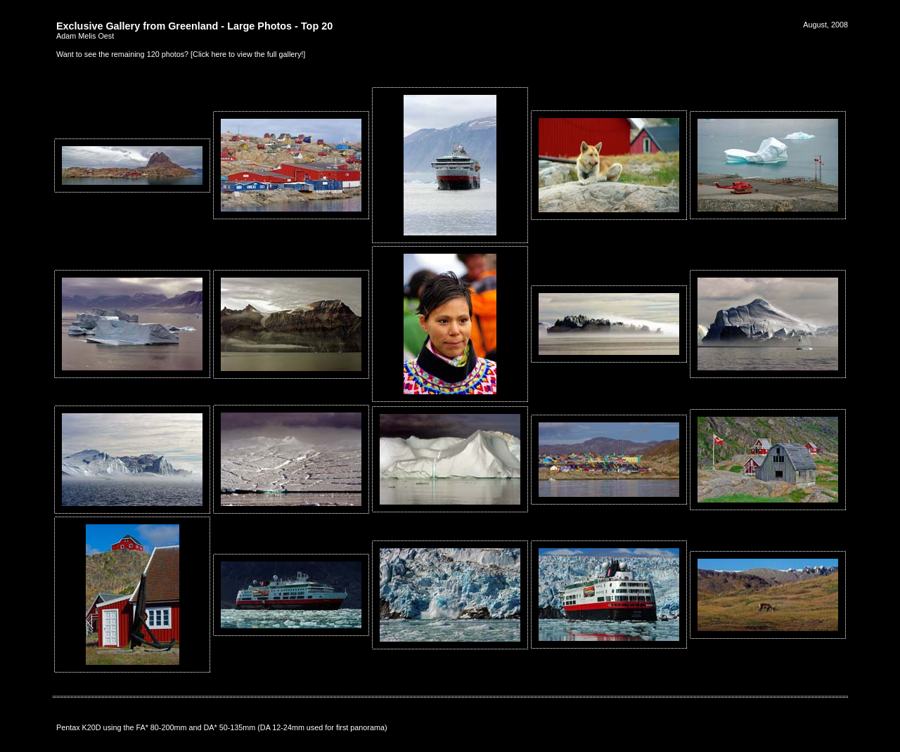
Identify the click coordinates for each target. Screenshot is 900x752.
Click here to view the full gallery (247, 54)
